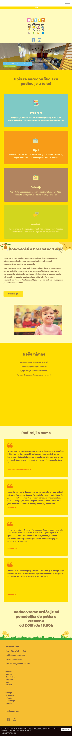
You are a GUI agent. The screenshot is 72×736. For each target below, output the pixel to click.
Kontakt (36, 229)
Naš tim (9, 674)
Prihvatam (65, 730)
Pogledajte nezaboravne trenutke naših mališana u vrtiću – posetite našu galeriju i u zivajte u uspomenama (36, 199)
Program (36, 119)
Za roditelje (10, 700)
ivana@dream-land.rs (20, 663)
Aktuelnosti (10, 695)
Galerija (36, 193)
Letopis (9, 698)
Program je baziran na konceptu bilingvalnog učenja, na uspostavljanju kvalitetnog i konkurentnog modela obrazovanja (36, 126)
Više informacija (9, 733)
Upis (36, 156)
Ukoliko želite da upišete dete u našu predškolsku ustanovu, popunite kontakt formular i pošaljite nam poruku (36, 163)
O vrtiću (9, 671)
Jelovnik (9, 684)
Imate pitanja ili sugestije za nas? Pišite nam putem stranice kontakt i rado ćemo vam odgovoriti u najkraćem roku (36, 235)
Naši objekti (10, 677)
